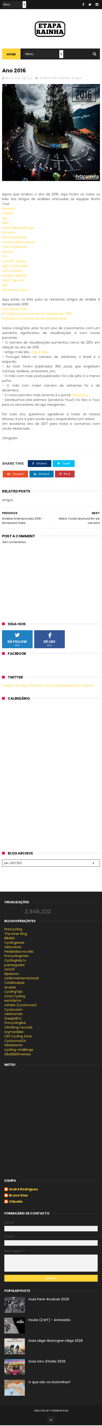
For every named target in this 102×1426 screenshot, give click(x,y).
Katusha (8, 233)
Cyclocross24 (15, 1041)
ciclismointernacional (21, 979)
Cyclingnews (14, 943)
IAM (5, 286)
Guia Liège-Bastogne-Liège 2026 (55, 1341)
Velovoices (12, 948)
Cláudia (15, 1203)
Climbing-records (18, 1028)
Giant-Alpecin (13, 281)
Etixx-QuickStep (14, 238)
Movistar (9, 209)
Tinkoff (7, 214)
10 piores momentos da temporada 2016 (34, 319)
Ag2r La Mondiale (15, 267)
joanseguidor (14, 965)
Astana (7, 252)
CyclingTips (13, 992)
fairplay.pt (79, 396)
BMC (5, 224)
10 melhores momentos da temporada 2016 (37, 314)
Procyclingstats (16, 956)
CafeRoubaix (14, 983)
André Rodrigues (23, 1190)
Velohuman (13, 1015)
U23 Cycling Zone (18, 1037)
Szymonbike (14, 1032)
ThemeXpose (59, 1411)
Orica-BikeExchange (18, 228)
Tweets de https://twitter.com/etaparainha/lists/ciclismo (48, 686)
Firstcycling (13, 930)
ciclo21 (9, 970)
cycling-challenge (18, 1050)
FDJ (5, 257)
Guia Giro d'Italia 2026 (46, 1362)
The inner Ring (15, 934)
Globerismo (13, 1046)
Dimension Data (15, 290)
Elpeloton (11, 974)
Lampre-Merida (14, 276)
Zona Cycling (14, 997)
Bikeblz (9, 939)
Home (11, 55)
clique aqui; (40, 353)
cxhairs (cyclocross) (20, 1006)
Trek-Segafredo (14, 247)
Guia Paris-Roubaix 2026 (48, 1300)
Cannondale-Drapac (18, 243)
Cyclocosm (13, 1010)
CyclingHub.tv (15, 961)
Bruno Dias (18, 1196)
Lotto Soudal (12, 271)
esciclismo (12, 1001)
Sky (4, 219)
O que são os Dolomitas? (49, 1382)
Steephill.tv (13, 1019)
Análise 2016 (48, 79)
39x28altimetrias (17, 1055)
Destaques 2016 (14, 310)
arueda (10, 988)
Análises (64, 79)
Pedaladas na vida (18, 952)
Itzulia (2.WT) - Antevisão (49, 1320)
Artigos (76, 79)
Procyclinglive (15, 1023)
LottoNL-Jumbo (14, 262)
